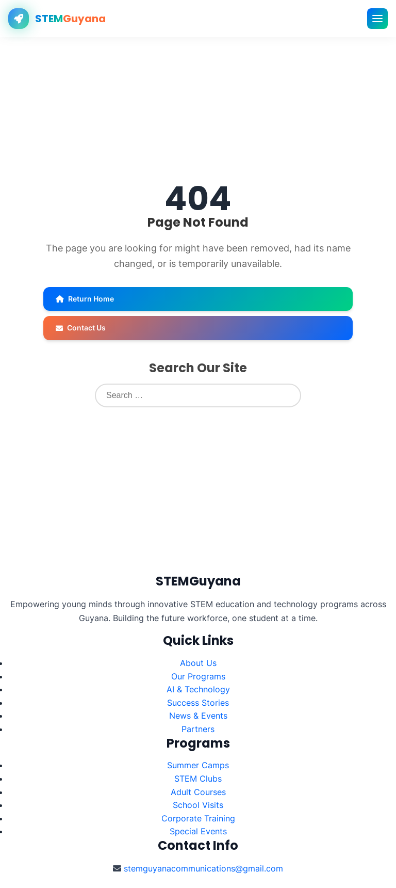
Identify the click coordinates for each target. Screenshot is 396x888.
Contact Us (81, 327)
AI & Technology (198, 689)
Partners (198, 729)
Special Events (198, 831)
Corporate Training (198, 818)
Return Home (85, 298)
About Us (198, 663)
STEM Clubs (198, 778)
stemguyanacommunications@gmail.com (203, 868)
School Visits (198, 805)
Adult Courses (198, 792)
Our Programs (198, 676)
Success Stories (198, 702)
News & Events (198, 715)
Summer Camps (198, 765)
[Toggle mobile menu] (377, 18)
